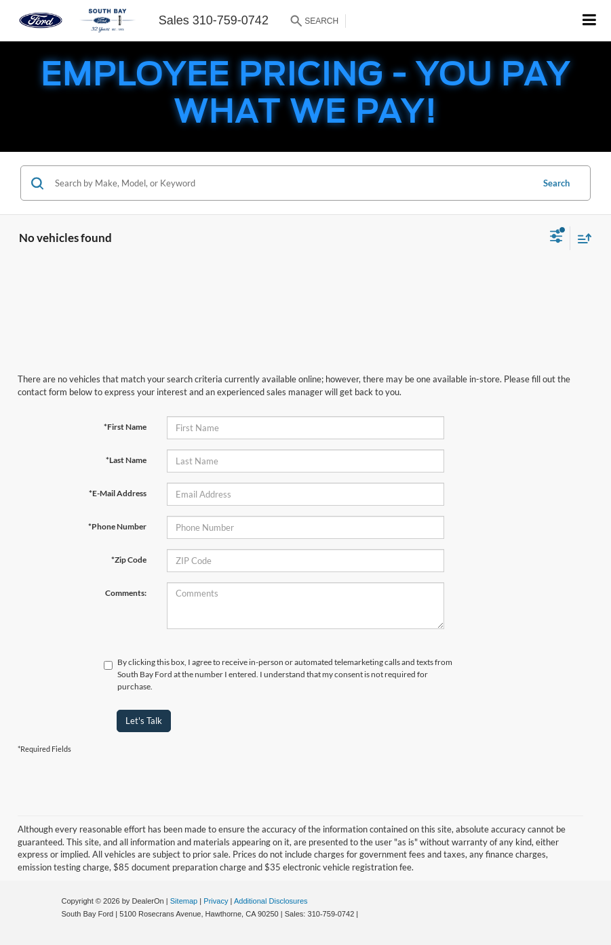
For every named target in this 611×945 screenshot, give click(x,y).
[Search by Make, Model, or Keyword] (292, 183)
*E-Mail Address (117, 493)
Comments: (125, 593)
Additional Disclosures (271, 901)
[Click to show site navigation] (589, 20)
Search (556, 183)
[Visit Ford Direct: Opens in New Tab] (364, 914)
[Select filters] (556, 238)
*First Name (125, 427)
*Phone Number (117, 526)
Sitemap (184, 901)
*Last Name (126, 460)
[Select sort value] (581, 238)
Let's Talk (143, 720)
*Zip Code (128, 560)
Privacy (215, 901)
